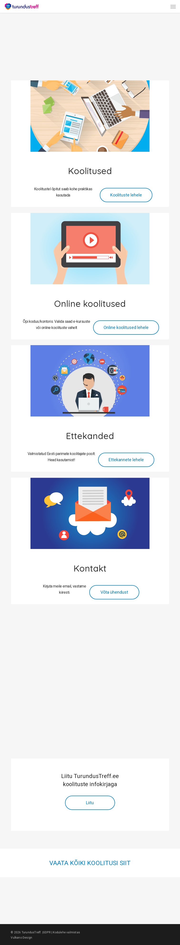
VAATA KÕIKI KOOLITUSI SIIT (89, 863)
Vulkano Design (21, 937)
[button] (173, 6)
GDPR (47, 932)
